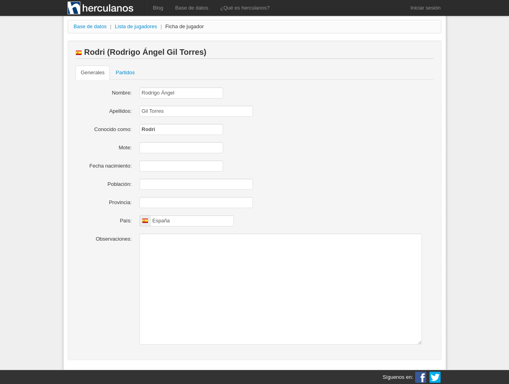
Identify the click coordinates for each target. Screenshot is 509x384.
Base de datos (191, 8)
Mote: (125, 148)
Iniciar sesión (425, 8)
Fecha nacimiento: (110, 166)
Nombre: (122, 93)
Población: (119, 184)
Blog (158, 8)
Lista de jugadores (136, 26)
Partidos (125, 72)
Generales (93, 72)
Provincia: (120, 202)
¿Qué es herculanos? (245, 8)
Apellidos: (120, 111)
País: (126, 221)
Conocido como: (113, 129)
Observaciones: (114, 239)
